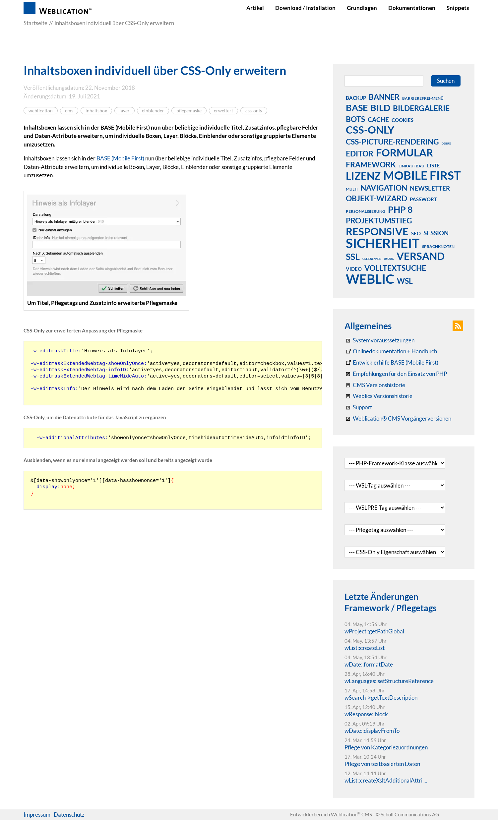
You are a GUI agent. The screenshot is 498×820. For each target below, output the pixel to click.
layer (124, 110)
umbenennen (371, 259)
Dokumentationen (411, 7)
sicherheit (382, 243)
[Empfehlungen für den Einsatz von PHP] (395, 374)
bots (355, 119)
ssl (353, 256)
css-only (253, 110)
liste (433, 165)
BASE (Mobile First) (120, 158)
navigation (383, 187)
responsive (377, 231)
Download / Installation (305, 7)
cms (69, 110)
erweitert (223, 110)
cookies (402, 120)
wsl (405, 280)
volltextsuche (395, 267)
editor (359, 153)
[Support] (358, 407)
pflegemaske (189, 110)
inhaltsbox (96, 110)
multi (352, 189)
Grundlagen (362, 7)
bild (380, 107)
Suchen (446, 80)
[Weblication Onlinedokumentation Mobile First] (391, 362)
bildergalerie (421, 108)
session (436, 233)
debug (446, 143)
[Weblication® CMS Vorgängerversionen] (397, 418)
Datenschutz (69, 814)
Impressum (37, 814)
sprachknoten (438, 246)
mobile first (422, 175)
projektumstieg (379, 220)
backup (356, 98)
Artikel (255, 7)
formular (404, 152)
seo (416, 233)
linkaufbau (411, 166)
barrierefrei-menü (423, 98)
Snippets (458, 7)
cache (378, 119)
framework (371, 164)
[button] (458, 326)
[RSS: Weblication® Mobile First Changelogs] (378, 396)
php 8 (400, 209)
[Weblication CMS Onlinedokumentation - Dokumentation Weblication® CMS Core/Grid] (390, 351)
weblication (41, 110)
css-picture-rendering (392, 141)
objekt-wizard (376, 198)
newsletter (430, 188)
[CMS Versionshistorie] (374, 385)
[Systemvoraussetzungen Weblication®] (379, 340)
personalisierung (365, 211)
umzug (389, 259)
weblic (370, 278)
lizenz (363, 175)
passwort (423, 199)
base (357, 107)
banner (384, 96)
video (354, 269)
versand (421, 256)
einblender (153, 110)
